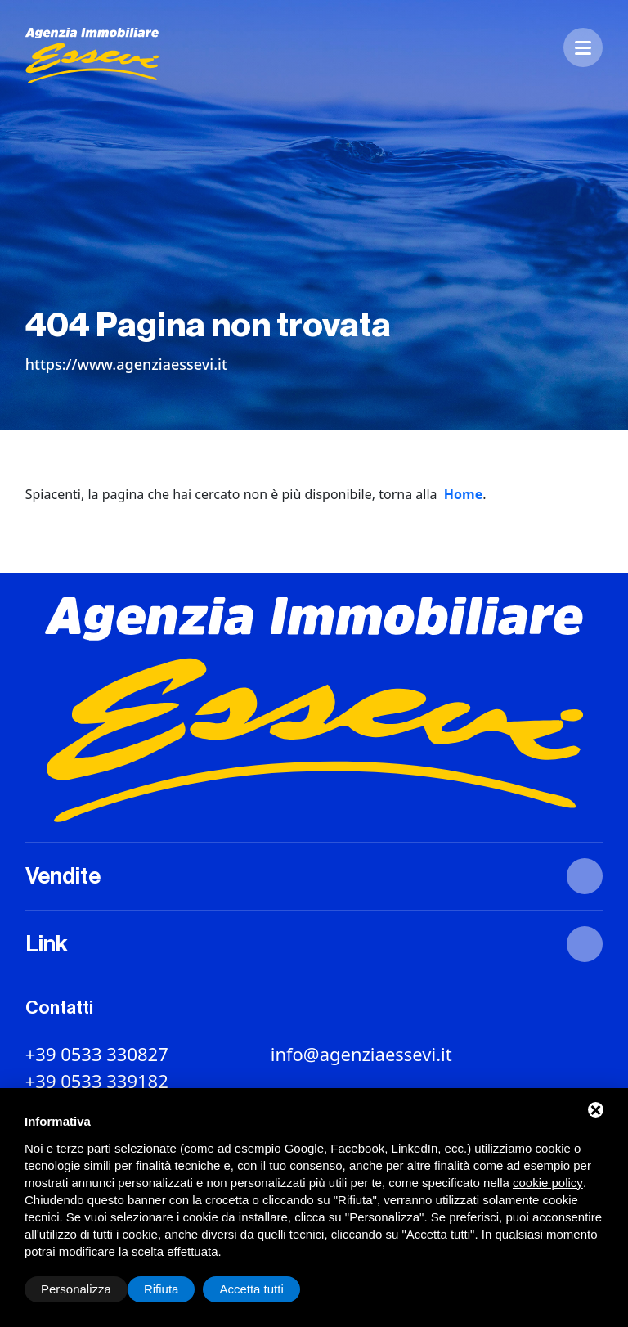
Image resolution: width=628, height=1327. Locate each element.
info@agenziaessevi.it (361, 1053)
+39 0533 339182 (96, 1080)
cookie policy (548, 1183)
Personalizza (76, 1289)
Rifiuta (161, 1289)
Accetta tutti (251, 1289)
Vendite (63, 876)
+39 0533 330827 (96, 1053)
